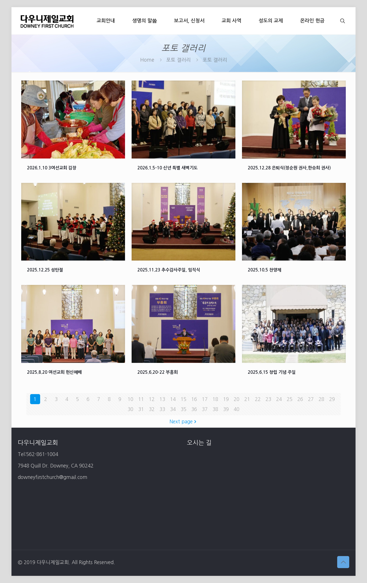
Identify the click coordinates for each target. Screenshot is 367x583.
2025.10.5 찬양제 (264, 270)
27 (311, 399)
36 (194, 409)
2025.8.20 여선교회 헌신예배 (54, 372)
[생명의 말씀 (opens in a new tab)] (144, 20)
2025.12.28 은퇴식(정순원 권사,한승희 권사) (289, 168)
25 (289, 399)
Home (147, 59)
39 (226, 409)
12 (152, 399)
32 (152, 409)
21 (247, 399)
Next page (183, 421)
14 (173, 399)
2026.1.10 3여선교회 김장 (51, 168)
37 (205, 409)
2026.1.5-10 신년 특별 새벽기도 (167, 168)
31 (141, 409)
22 (258, 399)
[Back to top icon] (343, 562)
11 (141, 399)
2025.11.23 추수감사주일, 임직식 (168, 270)
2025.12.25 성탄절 (45, 270)
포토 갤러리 (178, 59)
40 (236, 409)
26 (300, 399)
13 (162, 399)
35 (183, 409)
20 (236, 399)
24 (279, 399)
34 (173, 409)
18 (215, 399)
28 (321, 399)
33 (162, 409)
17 (205, 399)
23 (268, 399)
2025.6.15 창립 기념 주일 (272, 372)
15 (183, 399)
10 (130, 399)
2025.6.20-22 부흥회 (157, 372)
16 (194, 399)
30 (130, 409)
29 (332, 399)
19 (226, 399)
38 (215, 409)
